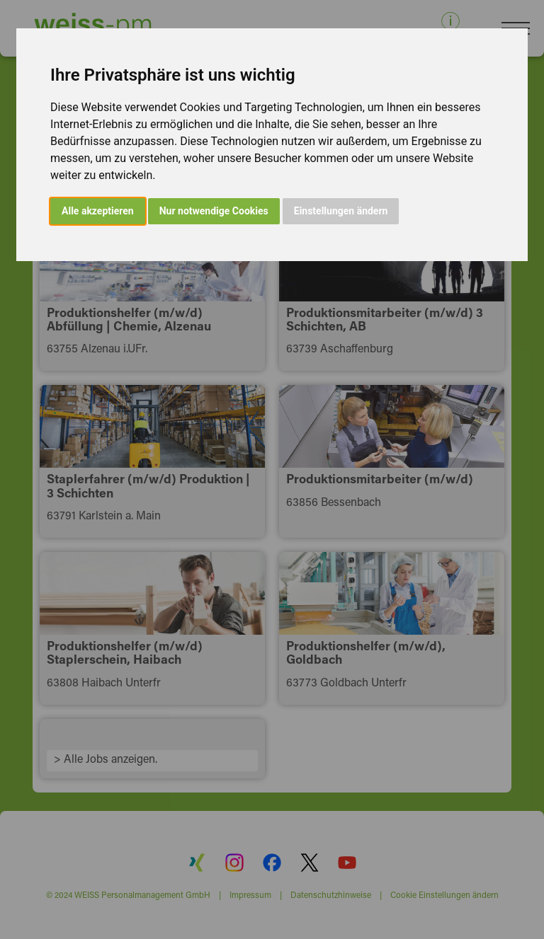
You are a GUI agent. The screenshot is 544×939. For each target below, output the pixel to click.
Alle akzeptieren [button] (98, 211)
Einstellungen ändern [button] (341, 211)
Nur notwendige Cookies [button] (213, 211)
